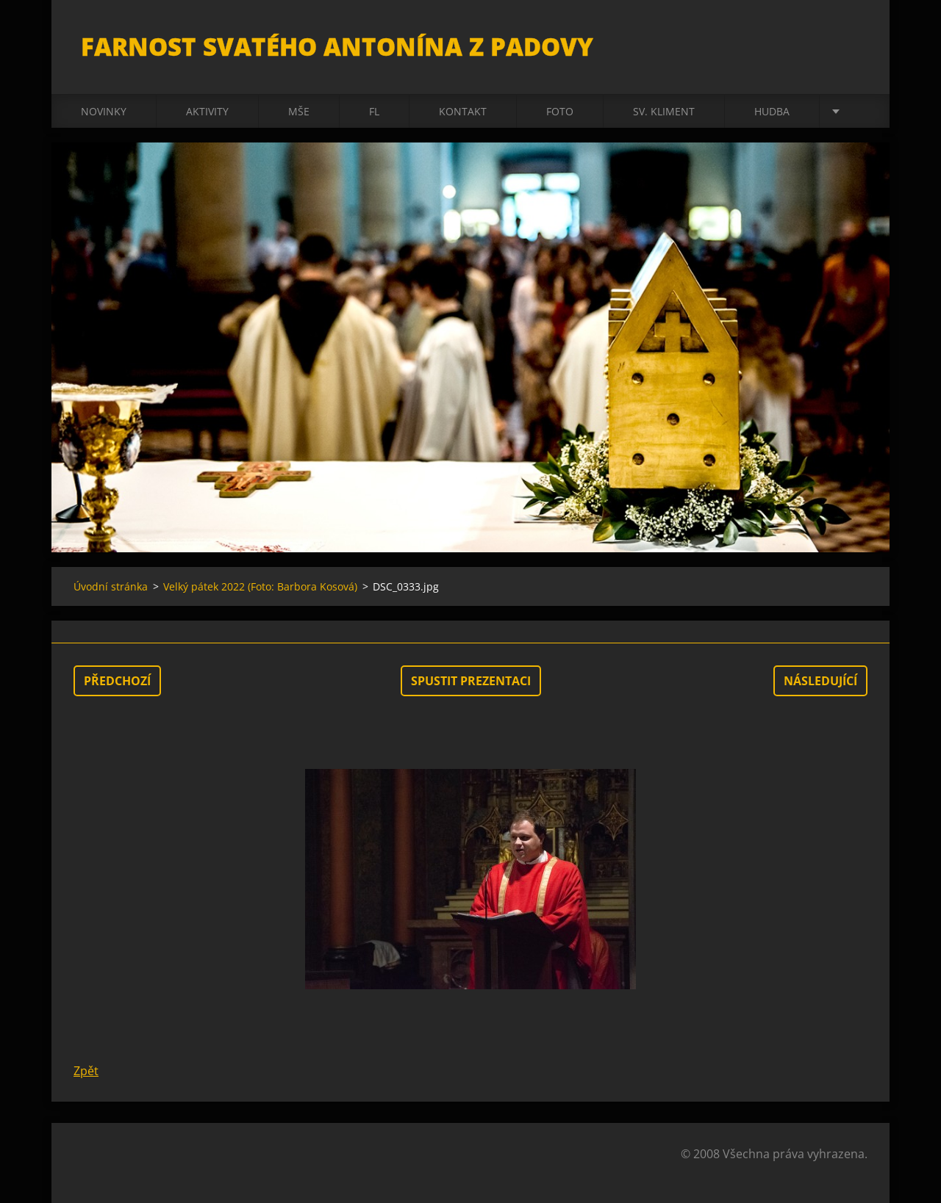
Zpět (86, 1071)
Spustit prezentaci (471, 681)
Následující (820, 681)
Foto (559, 111)
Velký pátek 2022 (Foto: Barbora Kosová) (260, 586)
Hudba (772, 111)
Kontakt (463, 111)
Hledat (851, 42)
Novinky (103, 111)
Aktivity (207, 111)
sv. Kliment (664, 111)
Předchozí (117, 681)
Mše (299, 111)
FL (374, 111)
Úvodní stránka (111, 586)
